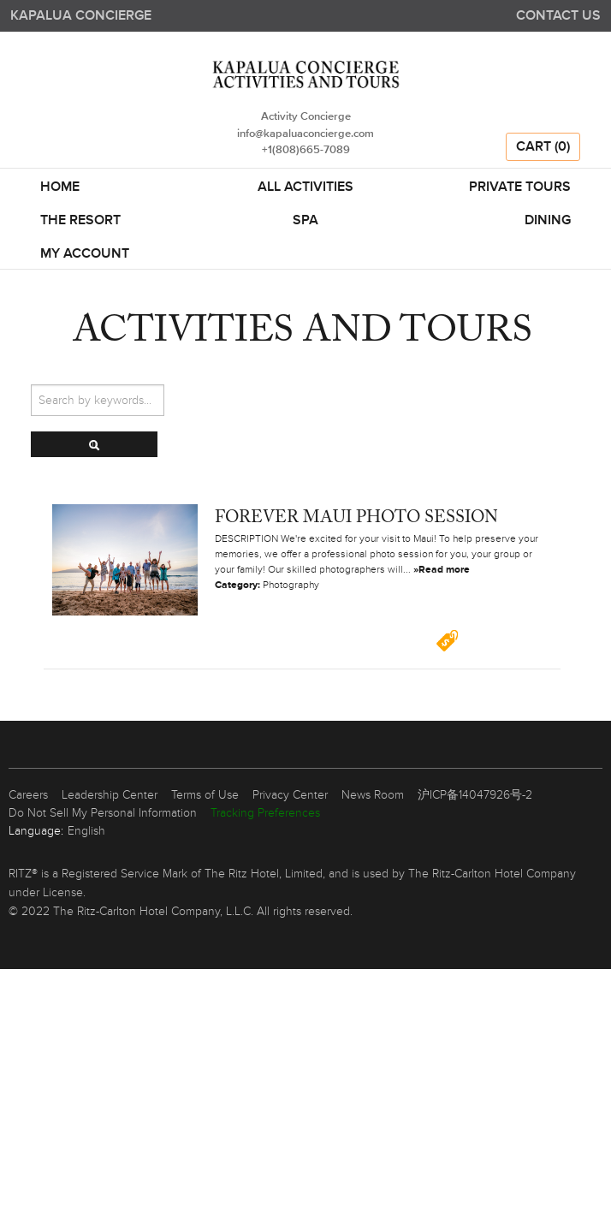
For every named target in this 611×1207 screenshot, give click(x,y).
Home (60, 187)
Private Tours (520, 187)
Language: (36, 830)
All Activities (305, 187)
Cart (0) (543, 147)
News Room (372, 795)
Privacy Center (290, 795)
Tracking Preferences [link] (265, 813)
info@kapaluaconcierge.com (305, 134)
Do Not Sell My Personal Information (103, 813)
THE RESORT (80, 220)
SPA (305, 220)
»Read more (441, 569)
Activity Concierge (306, 117)
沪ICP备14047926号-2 (475, 795)
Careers (28, 795)
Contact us (558, 16)
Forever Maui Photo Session (356, 517)
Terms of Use (205, 795)
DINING (548, 220)
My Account (84, 254)
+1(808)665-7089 (306, 150)
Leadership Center (109, 795)
